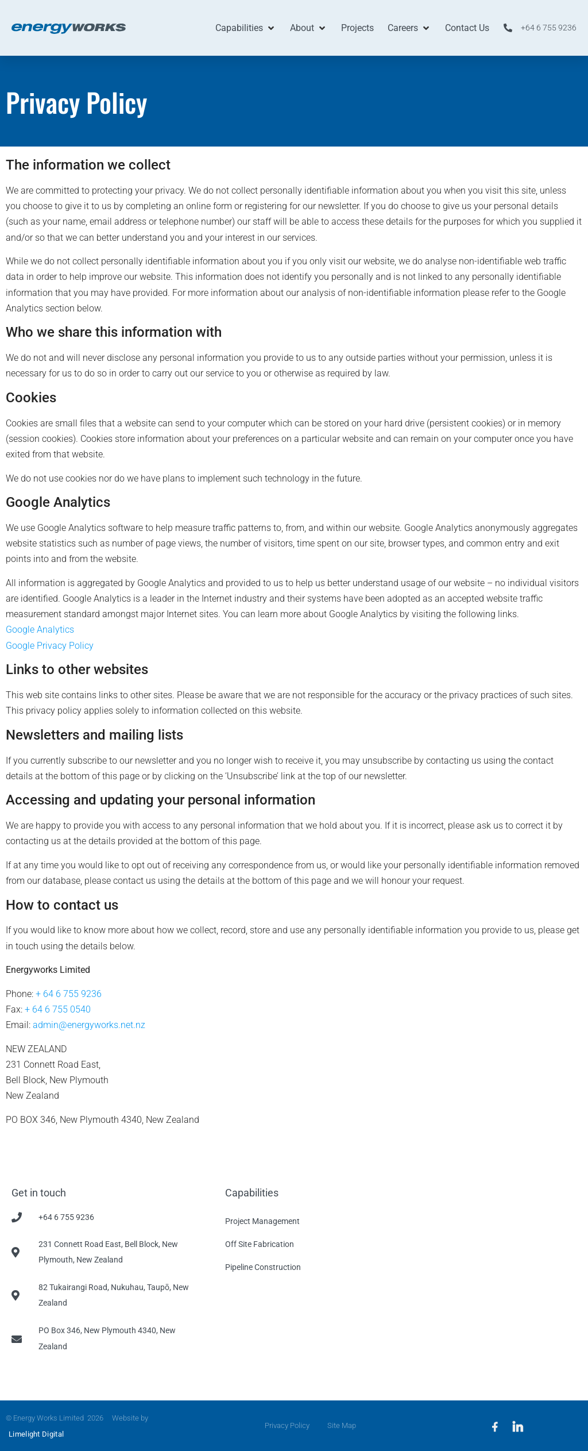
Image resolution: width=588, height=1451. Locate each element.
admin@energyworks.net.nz (89, 1024)
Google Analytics (40, 629)
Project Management (262, 1221)
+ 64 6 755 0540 (58, 1009)
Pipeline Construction (263, 1267)
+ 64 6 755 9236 (69, 993)
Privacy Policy (284, 1425)
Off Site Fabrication (259, 1244)
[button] (245, 28)
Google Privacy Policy (50, 645)
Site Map (344, 1425)
